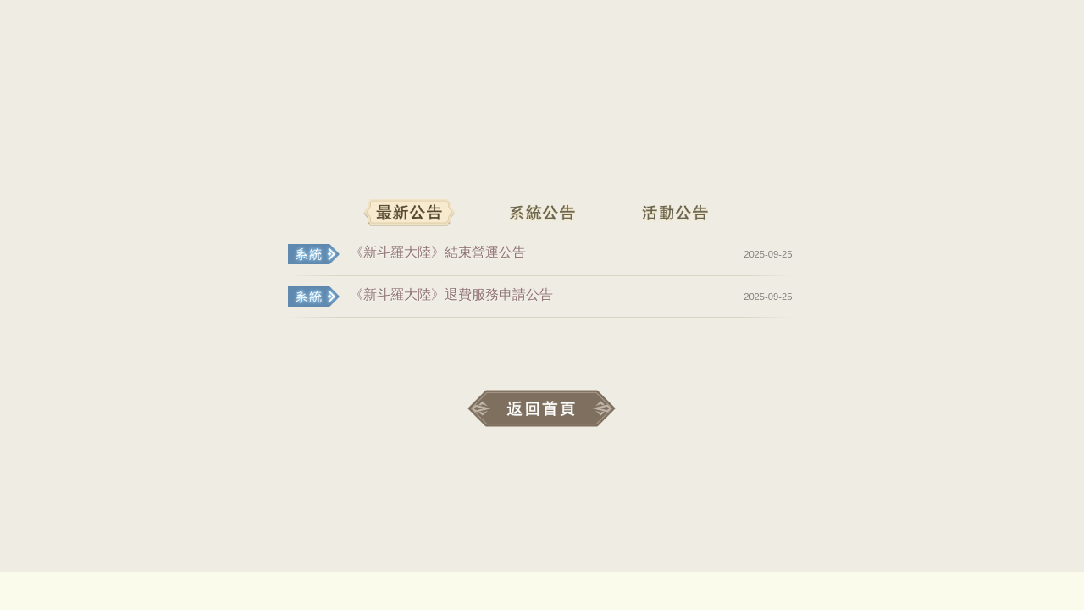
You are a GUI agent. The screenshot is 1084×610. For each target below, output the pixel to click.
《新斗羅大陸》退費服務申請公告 (451, 294)
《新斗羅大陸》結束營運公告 (438, 252)
